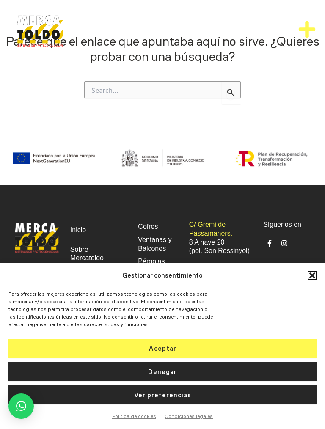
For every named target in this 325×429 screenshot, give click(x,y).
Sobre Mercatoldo (87, 253)
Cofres (148, 226)
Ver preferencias (162, 395)
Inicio (78, 230)
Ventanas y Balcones (154, 244)
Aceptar (162, 348)
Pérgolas (151, 261)
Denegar (162, 372)
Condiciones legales (189, 416)
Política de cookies (134, 416)
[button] (312, 275)
